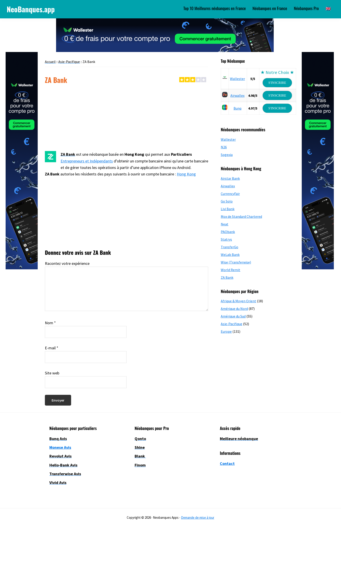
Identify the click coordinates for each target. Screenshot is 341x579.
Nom (50, 322)
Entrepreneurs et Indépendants (87, 161)
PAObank (228, 231)
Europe (226, 331)
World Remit (230, 270)
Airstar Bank (230, 178)
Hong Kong (186, 174)
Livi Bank (227, 209)
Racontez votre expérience (67, 263)
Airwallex (237, 95)
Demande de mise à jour (197, 517)
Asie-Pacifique (231, 324)
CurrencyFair (230, 193)
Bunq (237, 108)
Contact (227, 463)
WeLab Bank (230, 254)
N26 (224, 147)
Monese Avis (60, 447)
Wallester (237, 78)
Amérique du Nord (234, 308)
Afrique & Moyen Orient (238, 301)
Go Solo (227, 201)
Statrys (226, 239)
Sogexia (227, 154)
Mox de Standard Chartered (241, 216)
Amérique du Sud (233, 316)
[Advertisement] (126, 117)
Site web (52, 373)
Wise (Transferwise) (236, 262)
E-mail (51, 347)
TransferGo (229, 247)
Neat (224, 224)
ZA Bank (227, 277)
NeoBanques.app (31, 9)
